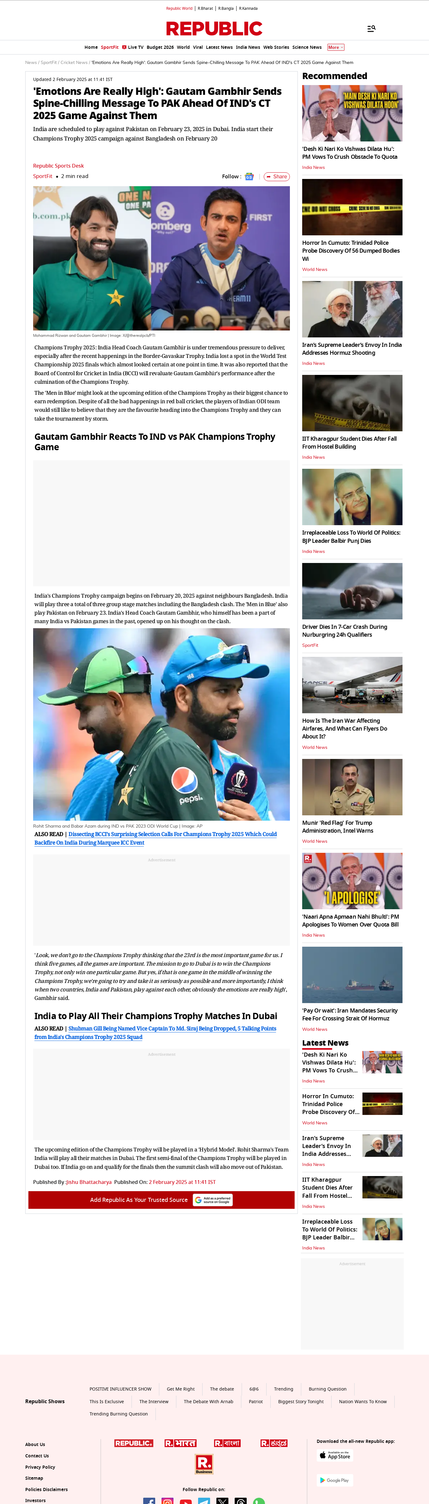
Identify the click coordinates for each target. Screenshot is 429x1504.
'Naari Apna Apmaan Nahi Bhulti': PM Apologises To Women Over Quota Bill (350, 921)
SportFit (42, 176)
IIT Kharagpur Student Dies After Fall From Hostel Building (349, 443)
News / (32, 62)
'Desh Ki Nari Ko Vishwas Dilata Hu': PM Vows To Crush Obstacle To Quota (350, 153)
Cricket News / (75, 62)
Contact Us (37, 1456)
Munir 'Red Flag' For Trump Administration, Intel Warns (337, 827)
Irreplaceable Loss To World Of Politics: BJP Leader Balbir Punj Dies (351, 537)
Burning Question (328, 1389)
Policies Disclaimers (46, 1489)
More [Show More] (336, 47)
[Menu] (368, 28)
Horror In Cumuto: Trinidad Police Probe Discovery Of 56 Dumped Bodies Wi (351, 251)
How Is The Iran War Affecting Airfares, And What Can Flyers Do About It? (344, 729)
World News (314, 269)
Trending (283, 1389)
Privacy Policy (40, 1467)
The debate (222, 1389)
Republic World (179, 8)
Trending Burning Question (119, 1414)
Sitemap (34, 1478)
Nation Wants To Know (363, 1401)
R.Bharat (205, 8)
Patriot (256, 1401)
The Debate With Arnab (208, 1401)
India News (313, 167)
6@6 (254, 1389)
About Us (35, 1444)
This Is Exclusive (107, 1401)
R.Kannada (248, 8)
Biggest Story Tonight (301, 1401)
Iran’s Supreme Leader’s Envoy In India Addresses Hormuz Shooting (352, 349)
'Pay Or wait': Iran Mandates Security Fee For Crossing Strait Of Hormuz (349, 1015)
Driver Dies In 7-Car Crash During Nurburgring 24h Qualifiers (344, 631)
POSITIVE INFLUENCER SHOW (120, 1389)
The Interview (153, 1401)
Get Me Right (181, 1389)
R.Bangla (226, 8)
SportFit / (50, 62)
